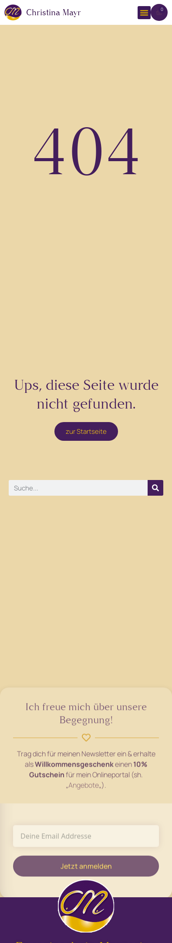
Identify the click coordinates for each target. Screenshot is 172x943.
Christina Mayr (53, 12)
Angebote (83, 788)
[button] (144, 12)
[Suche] (155, 488)
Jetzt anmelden (86, 869)
